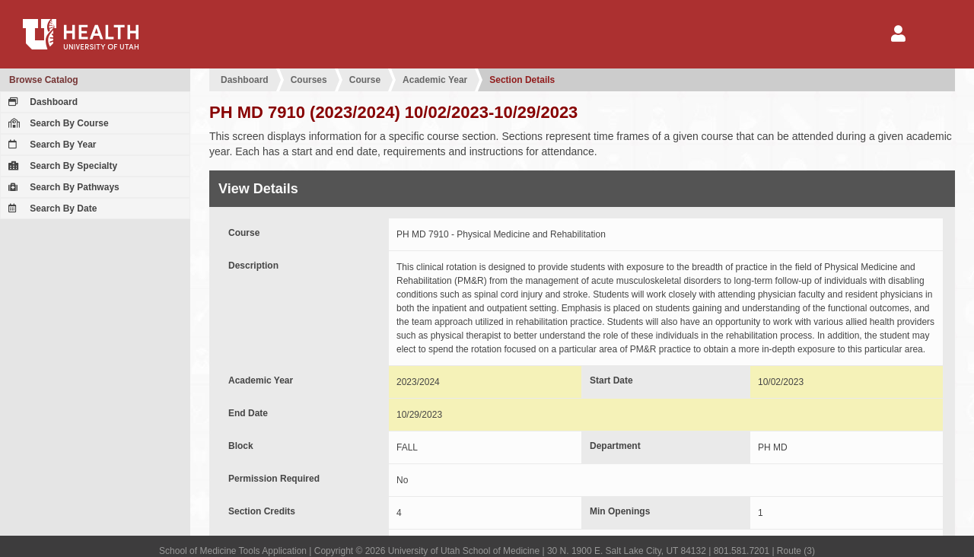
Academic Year (435, 80)
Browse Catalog (43, 80)
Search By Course (57, 123)
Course (364, 80)
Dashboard (41, 102)
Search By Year (51, 144)
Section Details (522, 80)
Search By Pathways (62, 187)
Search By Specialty (61, 166)
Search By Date (51, 208)
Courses (309, 80)
